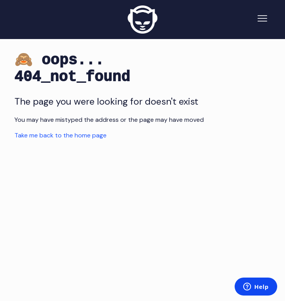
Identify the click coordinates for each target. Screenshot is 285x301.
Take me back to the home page (60, 135)
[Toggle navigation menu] (262, 19)
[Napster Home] (142, 19)
